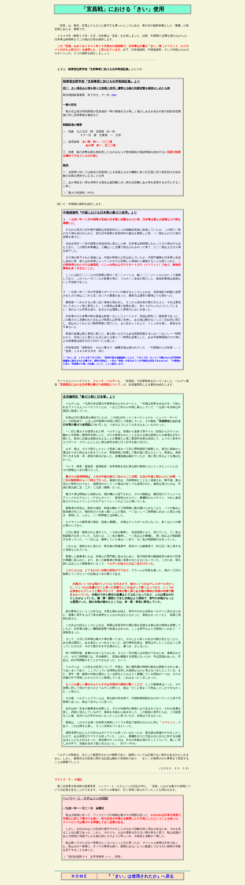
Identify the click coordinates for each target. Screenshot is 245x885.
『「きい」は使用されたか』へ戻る (140, 876)
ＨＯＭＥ (79, 876)
